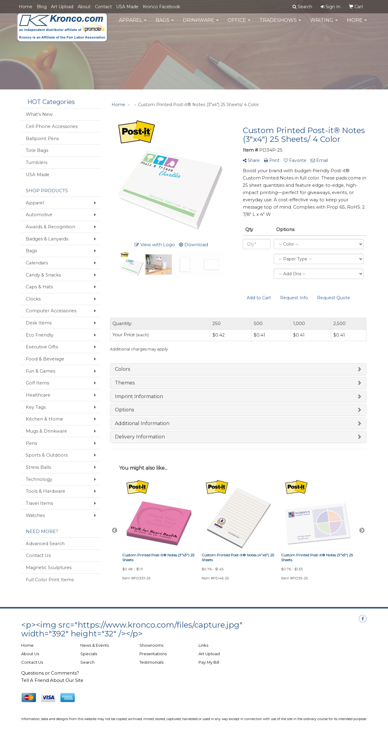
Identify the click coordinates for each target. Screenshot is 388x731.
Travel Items (39, 503)
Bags (165, 24)
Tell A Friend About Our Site (52, 680)
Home (25, 6)
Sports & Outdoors (47, 455)
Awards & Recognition (50, 227)
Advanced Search (45, 543)
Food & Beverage (45, 359)
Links (203, 645)
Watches (35, 515)
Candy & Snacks (43, 275)
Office (239, 24)
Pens (31, 443)
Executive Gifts (42, 347)
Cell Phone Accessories (52, 126)
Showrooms (151, 645)
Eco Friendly (39, 335)
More (357, 24)
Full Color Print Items (50, 579)
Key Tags (36, 407)
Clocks (33, 299)
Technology (39, 479)
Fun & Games (40, 371)
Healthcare (38, 395)
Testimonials (151, 662)
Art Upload (62, 6)
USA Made (127, 6)
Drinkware (201, 24)
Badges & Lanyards (47, 239)
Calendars (37, 263)
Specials (88, 653)
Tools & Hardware (45, 491)
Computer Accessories (51, 311)
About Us (30, 653)
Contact (103, 6)
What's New (39, 114)
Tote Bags (37, 150)
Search (87, 662)
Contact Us (38, 555)
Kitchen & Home (44, 419)
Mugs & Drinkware (46, 431)
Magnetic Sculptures (49, 567)
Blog (42, 6)
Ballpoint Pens (42, 138)
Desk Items (39, 323)
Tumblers (36, 162)
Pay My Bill (209, 662)
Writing (324, 24)
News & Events (94, 645)
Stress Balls (38, 467)
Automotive (39, 214)
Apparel (132, 24)
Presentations (153, 653)
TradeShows (280, 24)
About (84, 6)
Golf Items (37, 383)
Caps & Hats (39, 287)
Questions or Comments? (50, 673)
